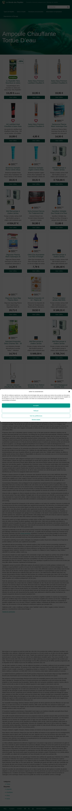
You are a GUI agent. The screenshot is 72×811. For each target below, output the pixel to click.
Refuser (36, 410)
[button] (69, 391)
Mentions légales (36, 419)
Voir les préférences (36, 416)
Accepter (36, 405)
